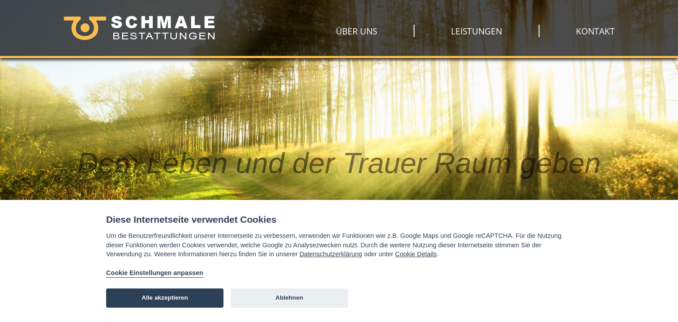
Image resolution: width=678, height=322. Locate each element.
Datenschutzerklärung (331, 254)
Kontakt (595, 31)
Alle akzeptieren (165, 297)
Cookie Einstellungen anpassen (154, 272)
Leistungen (476, 31)
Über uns (356, 31)
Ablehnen (289, 297)
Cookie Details (416, 254)
